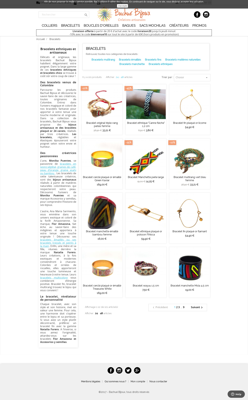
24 (117, 77)
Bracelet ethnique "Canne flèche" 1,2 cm (146, 124)
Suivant (197, 307)
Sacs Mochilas (152, 26)
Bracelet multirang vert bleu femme (190, 179)
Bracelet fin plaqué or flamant (189, 231)
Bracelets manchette (132, 64)
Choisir (192, 78)
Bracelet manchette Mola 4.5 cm (189, 285)
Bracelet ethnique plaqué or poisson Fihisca (146, 233)
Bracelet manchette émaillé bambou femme (102, 233)
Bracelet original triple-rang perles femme (102, 124)
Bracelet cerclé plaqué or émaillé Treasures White (102, 287)
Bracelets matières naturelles (183, 59)
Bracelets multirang (103, 59)
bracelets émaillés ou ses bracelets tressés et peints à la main (58, 243)
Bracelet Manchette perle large (146, 177)
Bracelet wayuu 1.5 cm (146, 285)
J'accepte (122, 6)
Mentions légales (90, 381)
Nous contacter (158, 381)
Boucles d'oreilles (101, 26)
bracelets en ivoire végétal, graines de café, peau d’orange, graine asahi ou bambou (58, 168)
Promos (199, 26)
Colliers (49, 26)
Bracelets (70, 26)
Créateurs (179, 26)
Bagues (129, 26)
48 (122, 77)
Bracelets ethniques (161, 64)
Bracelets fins (153, 59)
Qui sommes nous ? (115, 381)
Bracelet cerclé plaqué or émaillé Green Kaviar (102, 179)
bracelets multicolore (54, 277)
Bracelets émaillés (130, 59)
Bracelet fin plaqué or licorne (189, 122)
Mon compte (138, 381)
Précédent (160, 307)
